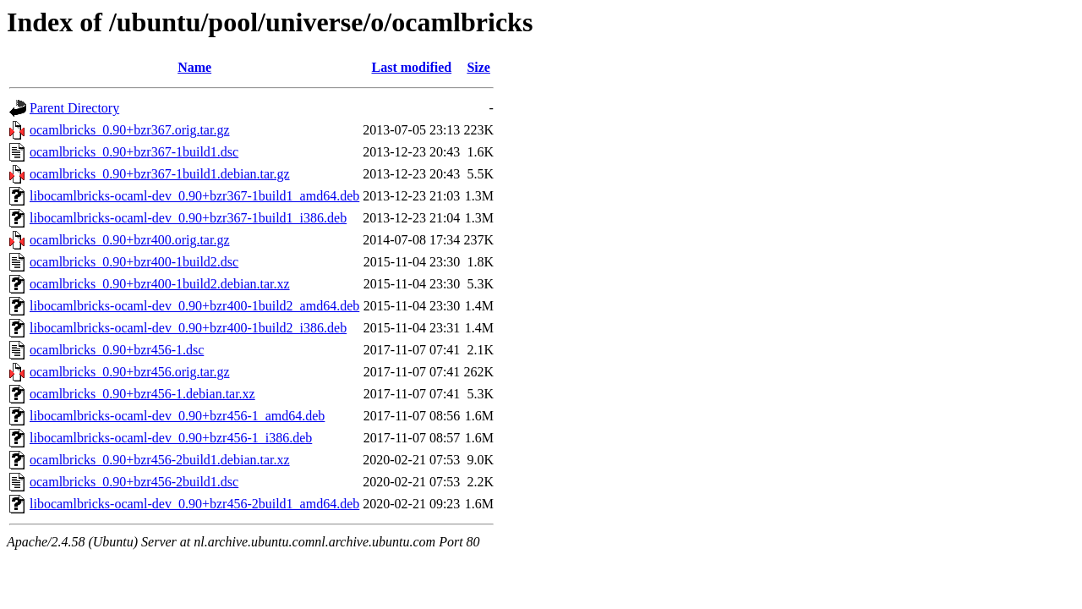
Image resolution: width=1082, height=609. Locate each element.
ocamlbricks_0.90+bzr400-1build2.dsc (134, 262)
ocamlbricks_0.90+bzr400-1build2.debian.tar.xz (160, 284)
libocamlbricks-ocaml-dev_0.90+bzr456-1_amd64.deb (177, 416)
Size (478, 67)
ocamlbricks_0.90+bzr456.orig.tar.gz (130, 372)
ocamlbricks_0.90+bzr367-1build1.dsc (134, 152)
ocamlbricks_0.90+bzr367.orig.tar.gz (130, 130)
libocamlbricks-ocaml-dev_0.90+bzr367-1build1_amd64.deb (194, 196)
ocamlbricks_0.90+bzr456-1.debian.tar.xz (142, 394)
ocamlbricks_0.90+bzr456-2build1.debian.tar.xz (160, 460)
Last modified (411, 67)
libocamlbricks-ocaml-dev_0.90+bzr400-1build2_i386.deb (188, 328)
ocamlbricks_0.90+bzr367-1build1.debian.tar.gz (160, 174)
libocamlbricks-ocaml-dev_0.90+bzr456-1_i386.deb (171, 438)
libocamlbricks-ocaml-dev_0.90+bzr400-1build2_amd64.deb (194, 306)
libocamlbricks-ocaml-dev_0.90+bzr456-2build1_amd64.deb (194, 504)
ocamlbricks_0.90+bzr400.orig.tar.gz (130, 240)
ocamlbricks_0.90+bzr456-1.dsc (117, 350)
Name (194, 67)
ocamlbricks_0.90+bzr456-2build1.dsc (134, 482)
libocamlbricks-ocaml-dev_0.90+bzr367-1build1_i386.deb (188, 218)
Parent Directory (74, 108)
